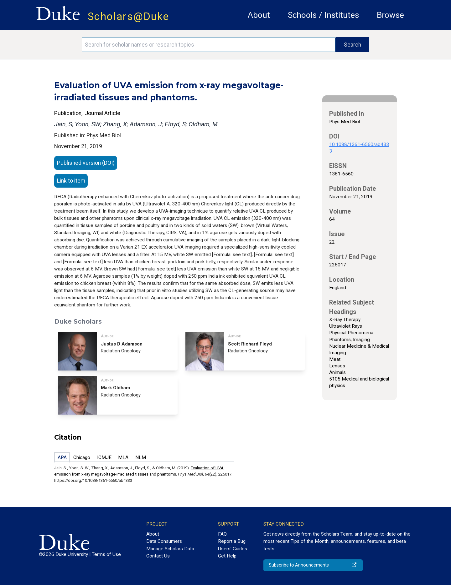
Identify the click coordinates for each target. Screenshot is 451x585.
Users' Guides (232, 549)
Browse (390, 15)
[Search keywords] (208, 45)
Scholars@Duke (128, 16)
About (259, 15)
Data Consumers (164, 541)
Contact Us (158, 556)
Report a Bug (232, 541)
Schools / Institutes (323, 15)
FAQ (222, 534)
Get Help (227, 556)
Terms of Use (106, 554)
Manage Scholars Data (170, 549)
